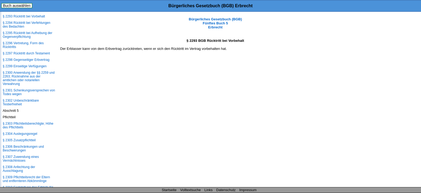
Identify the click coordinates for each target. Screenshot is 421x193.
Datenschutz (225, 190)
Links (208, 190)
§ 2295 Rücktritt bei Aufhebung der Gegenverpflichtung (27, 35)
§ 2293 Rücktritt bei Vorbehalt (24, 16)
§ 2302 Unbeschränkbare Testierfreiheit (21, 102)
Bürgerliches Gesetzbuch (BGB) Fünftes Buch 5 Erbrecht (215, 23)
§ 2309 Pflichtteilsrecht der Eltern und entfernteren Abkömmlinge (26, 179)
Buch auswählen (17, 5)
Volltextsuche (190, 190)
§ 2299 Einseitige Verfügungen (24, 66)
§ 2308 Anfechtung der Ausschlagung (19, 169)
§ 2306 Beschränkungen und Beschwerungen (23, 148)
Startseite (169, 190)
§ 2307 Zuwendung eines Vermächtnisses (21, 158)
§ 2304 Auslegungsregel (20, 134)
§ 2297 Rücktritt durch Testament (26, 53)
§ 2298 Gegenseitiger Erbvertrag (26, 60)
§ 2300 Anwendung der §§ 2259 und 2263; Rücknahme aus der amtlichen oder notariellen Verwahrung (29, 78)
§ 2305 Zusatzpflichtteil (19, 140)
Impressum (247, 190)
